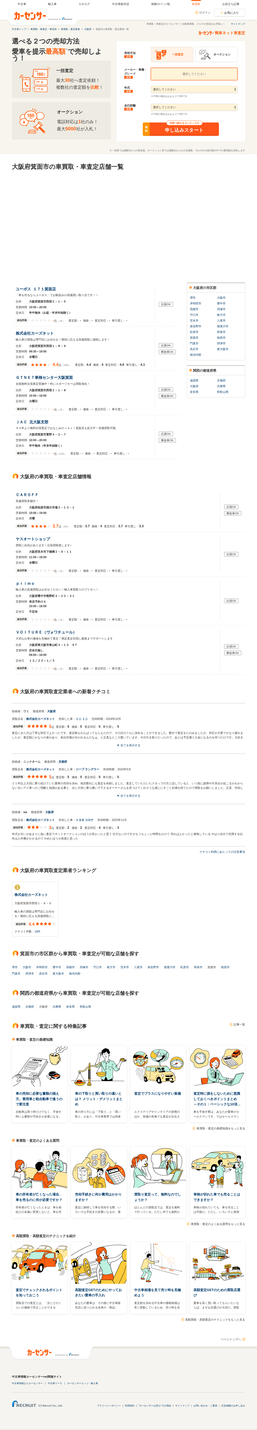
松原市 (194, 332)
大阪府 (194, 386)
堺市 (193, 297)
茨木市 (194, 320)
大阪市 (221, 297)
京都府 (221, 380)
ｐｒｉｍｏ (26, 583)
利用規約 (129, 1405)
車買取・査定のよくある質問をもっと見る (218, 1224)
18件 (37, 931)
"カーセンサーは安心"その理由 (154, 1405)
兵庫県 (221, 386)
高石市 (194, 349)
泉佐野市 (195, 326)
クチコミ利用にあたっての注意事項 (222, 852)
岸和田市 (195, 303)
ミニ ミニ (82, 719)
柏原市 (221, 337)
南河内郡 (195, 354)
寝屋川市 (222, 326)
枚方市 (221, 314)
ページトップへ (231, 1339)
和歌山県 (222, 391)
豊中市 (221, 303)
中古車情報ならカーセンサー (27, 1383)
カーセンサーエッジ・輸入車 (82, 1383)
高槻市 (194, 309)
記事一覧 (239, 1024)
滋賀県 (194, 380)
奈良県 (194, 391)
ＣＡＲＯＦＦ (28, 495)
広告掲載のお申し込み (233, 1405)
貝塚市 (221, 309)
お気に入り (231, 13)
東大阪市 (222, 349)
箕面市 (194, 337)
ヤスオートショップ (34, 539)
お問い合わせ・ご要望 (205, 1405)
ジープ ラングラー (87, 769)
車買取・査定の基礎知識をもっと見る (221, 1128)
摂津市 (221, 343)
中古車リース (55, 1383)
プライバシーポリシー (109, 1405)
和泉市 (221, 332)
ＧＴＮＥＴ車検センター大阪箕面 (45, 378)
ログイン (205, 12)
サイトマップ (238, 24)
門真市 (194, 343)
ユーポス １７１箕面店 (36, 289)
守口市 (194, 314)
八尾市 (221, 320)
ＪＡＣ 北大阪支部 (32, 422)
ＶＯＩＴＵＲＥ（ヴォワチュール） (47, 632)
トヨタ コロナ (85, 820)
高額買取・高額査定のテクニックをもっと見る (215, 1319)
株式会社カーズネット (36, 333)
